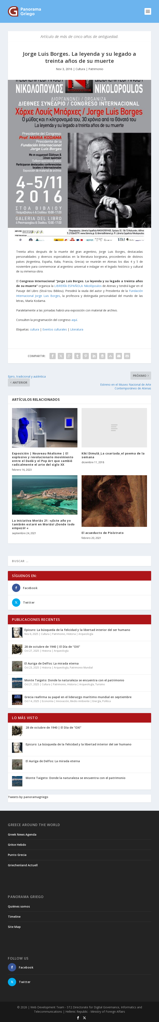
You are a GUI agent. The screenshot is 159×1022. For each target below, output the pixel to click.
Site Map (14, 927)
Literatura (76, 329)
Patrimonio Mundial (81, 667)
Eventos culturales (54, 329)
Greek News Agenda (22, 834)
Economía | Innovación (55, 701)
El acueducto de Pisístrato (103, 533)
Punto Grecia (17, 855)
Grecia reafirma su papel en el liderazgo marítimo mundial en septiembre (77, 697)
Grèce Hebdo (17, 845)
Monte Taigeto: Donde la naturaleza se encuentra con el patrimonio (74, 680)
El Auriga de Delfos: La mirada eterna (51, 663)
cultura (34, 329)
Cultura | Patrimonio (89, 69)
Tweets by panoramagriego (28, 797)
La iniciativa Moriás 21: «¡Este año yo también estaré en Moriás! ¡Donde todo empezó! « (43, 524)
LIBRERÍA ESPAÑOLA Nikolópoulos (78, 286)
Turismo (100, 684)
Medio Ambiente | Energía (85, 701)
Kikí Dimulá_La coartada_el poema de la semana (113, 455)
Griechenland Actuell (23, 865)
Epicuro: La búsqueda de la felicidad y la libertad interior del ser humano (77, 630)
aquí (74, 320)
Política (106, 701)
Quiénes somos (19, 906)
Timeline (14, 917)
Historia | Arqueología (79, 634)
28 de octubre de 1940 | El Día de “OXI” (52, 647)
